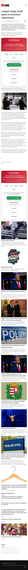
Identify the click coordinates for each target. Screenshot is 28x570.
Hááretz (18, 550)
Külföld (9, 21)
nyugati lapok (15, 552)
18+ (7, 21)
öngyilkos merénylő (6, 550)
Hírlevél (25, 566)
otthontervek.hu (14, 82)
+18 (16, 548)
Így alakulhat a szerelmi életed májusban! (11, 536)
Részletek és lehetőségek (14, 64)
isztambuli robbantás (6, 552)
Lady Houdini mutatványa (7, 240)
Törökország (4, 548)
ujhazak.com (14, 74)
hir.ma (5, 563)
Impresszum (7, 565)
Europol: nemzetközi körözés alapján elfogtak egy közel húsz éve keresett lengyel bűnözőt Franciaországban (13, 456)
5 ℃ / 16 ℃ (3, 1)
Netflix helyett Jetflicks (7, 267)
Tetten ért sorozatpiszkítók (8, 428)
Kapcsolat (25, 565)
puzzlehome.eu (14, 78)
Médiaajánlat (19, 565)
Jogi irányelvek (13, 565)
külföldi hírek (12, 548)
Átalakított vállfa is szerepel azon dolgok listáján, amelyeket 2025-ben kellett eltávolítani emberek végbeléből (14, 487)
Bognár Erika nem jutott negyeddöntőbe (11, 519)
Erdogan (13, 550)
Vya (4, 21)
